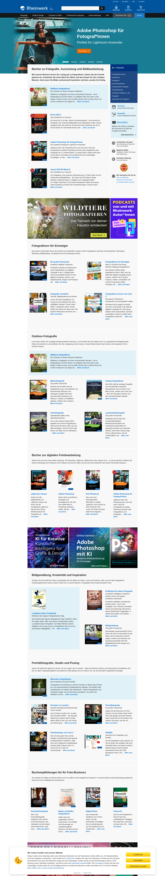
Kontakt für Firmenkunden (124, 180)
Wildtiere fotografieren (60, 89)
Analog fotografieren (114, 381)
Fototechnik (116, 77)
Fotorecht (117, 811)
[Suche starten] (102, 8)
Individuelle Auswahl (138, 866)
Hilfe (133, 1)
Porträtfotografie (112, 705)
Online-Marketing (95, 15)
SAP (107, 15)
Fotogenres (116, 80)
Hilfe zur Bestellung (122, 177)
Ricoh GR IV (55, 115)
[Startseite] (36, 8)
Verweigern (99, 863)
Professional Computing (75, 15)
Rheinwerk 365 (124, 15)
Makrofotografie (57, 381)
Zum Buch (83, 51)
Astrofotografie (57, 413)
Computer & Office (55, 15)
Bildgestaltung (111, 626)
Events (139, 15)
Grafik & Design (38, 15)
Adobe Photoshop (66, 494)
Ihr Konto (115, 1)
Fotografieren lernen (118, 74)
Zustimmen (70, 858)
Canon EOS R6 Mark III (60, 169)
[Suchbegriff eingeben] (80, 8)
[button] (65, 61)
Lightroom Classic (39, 494)
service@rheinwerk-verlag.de (125, 182)
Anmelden (142, 1)
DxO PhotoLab (92, 494)
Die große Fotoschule (59, 262)
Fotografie (24, 15)
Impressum (77, 873)
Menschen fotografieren (60, 679)
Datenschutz (88, 873)
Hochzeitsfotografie (39, 811)
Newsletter (125, 1)
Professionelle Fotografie (120, 87)
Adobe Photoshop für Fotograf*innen (66, 142)
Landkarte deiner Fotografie (44, 613)
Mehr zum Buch (83, 101)
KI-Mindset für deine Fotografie (118, 591)
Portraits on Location (59, 705)
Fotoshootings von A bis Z (61, 733)
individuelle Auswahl (79, 863)
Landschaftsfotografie (115, 413)
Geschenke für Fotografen (120, 99)
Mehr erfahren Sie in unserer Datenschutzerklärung (46, 868)
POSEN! (108, 733)
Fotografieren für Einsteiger (117, 262)
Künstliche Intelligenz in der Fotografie (121, 94)
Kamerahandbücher (118, 83)
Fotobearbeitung (117, 90)
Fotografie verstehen (59, 294)
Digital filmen (91, 811)
